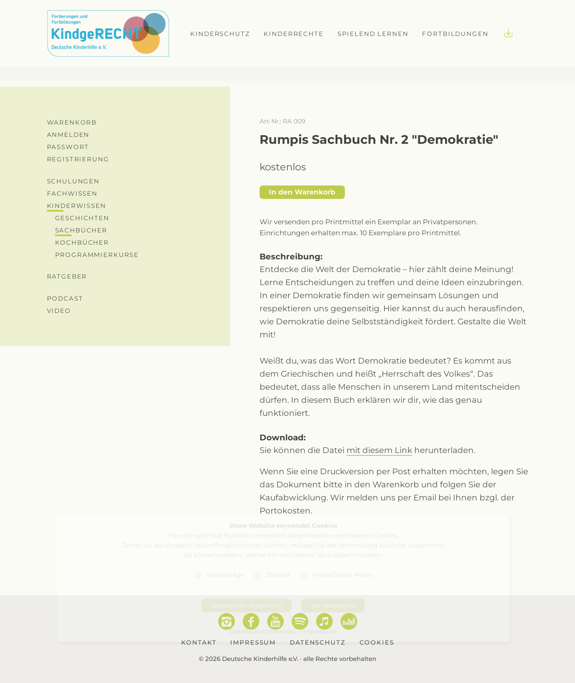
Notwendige (225, 574)
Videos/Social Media (343, 574)
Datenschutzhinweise (262, 631)
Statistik (278, 574)
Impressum (319, 631)
